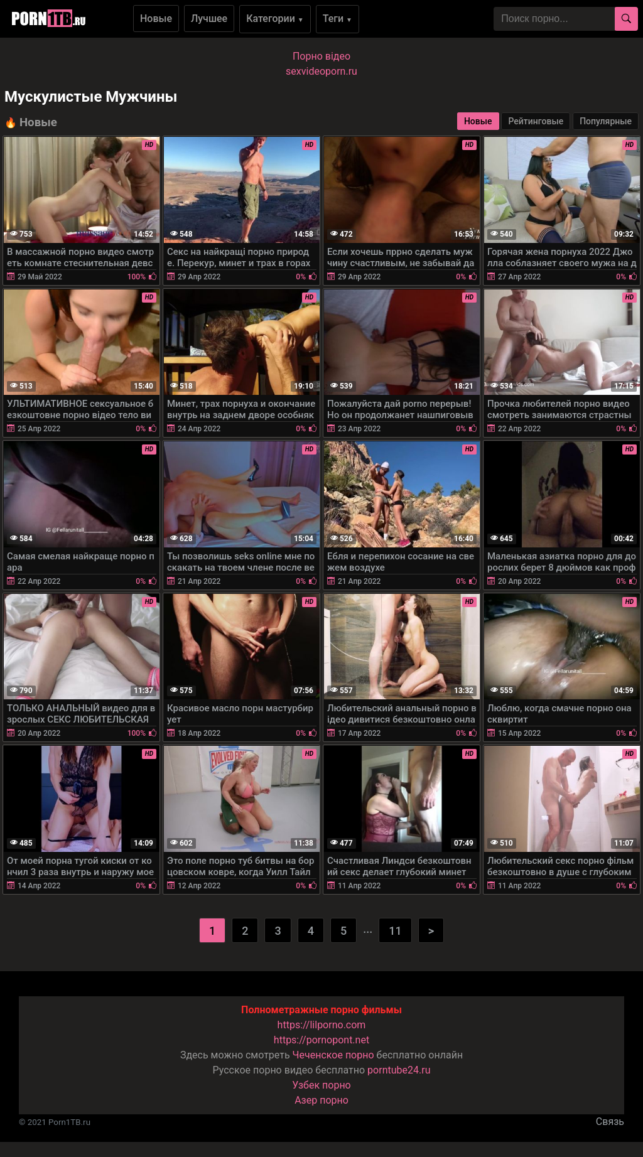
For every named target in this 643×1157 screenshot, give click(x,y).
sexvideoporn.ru (321, 71)
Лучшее (209, 18)
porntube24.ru (398, 1070)
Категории (275, 18)
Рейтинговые (535, 121)
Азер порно (321, 1100)
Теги (337, 18)
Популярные (606, 121)
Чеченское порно (333, 1055)
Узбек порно (321, 1085)
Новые (156, 18)
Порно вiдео (321, 56)
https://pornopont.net (321, 1040)
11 (395, 930)
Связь (610, 1121)
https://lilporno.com (322, 1025)
